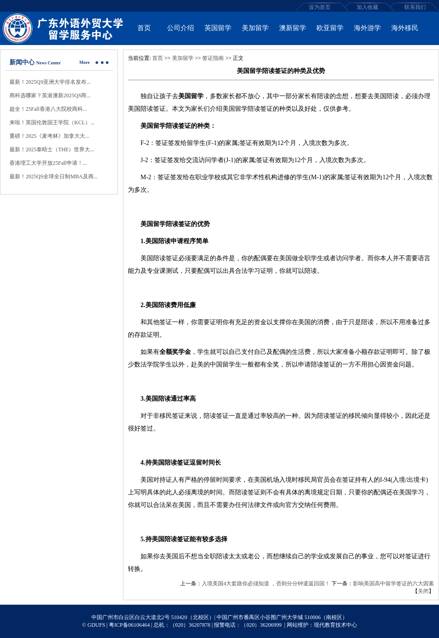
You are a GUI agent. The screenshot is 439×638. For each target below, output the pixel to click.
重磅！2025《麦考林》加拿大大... (49, 136)
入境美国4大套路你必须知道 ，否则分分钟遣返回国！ (266, 583)
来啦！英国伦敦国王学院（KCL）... (52, 122)
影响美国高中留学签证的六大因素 (393, 583)
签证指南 (213, 58)
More (84, 62)
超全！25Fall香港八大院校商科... (48, 109)
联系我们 (415, 7)
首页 (157, 58)
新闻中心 (22, 62)
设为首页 (319, 7)
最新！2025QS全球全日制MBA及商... (53, 176)
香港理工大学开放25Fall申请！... (48, 163)
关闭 (423, 591)
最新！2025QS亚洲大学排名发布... (50, 82)
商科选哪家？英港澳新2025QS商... (50, 95)
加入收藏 (367, 7)
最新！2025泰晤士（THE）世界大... (51, 149)
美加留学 (183, 58)
